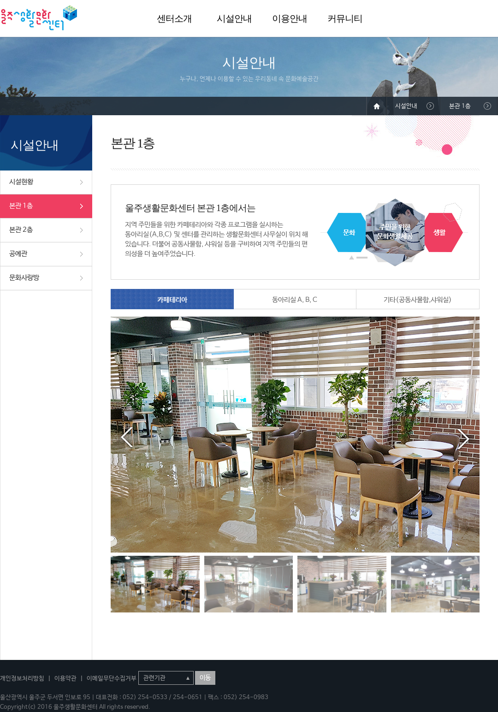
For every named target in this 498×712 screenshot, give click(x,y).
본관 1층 (21, 206)
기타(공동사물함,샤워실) (418, 300)
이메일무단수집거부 (111, 678)
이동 (205, 678)
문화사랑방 (24, 278)
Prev (127, 437)
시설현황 (21, 182)
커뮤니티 (344, 18)
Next (463, 437)
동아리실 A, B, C (294, 300)
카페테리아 (172, 300)
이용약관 (65, 678)
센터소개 (174, 18)
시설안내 (234, 18)
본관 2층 (21, 230)
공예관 (18, 254)
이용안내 (289, 18)
